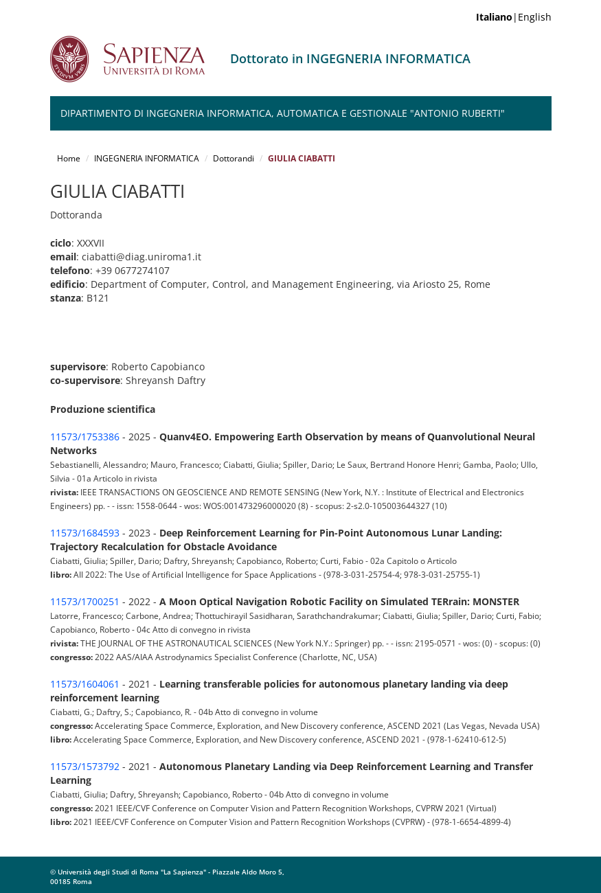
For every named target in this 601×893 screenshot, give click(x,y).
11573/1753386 (85, 436)
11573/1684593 (85, 532)
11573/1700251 (85, 601)
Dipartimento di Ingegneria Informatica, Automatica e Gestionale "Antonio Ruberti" (282, 113)
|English (514, 16)
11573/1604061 (85, 683)
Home (68, 158)
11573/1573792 (85, 766)
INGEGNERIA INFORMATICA (146, 158)
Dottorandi (233, 158)
